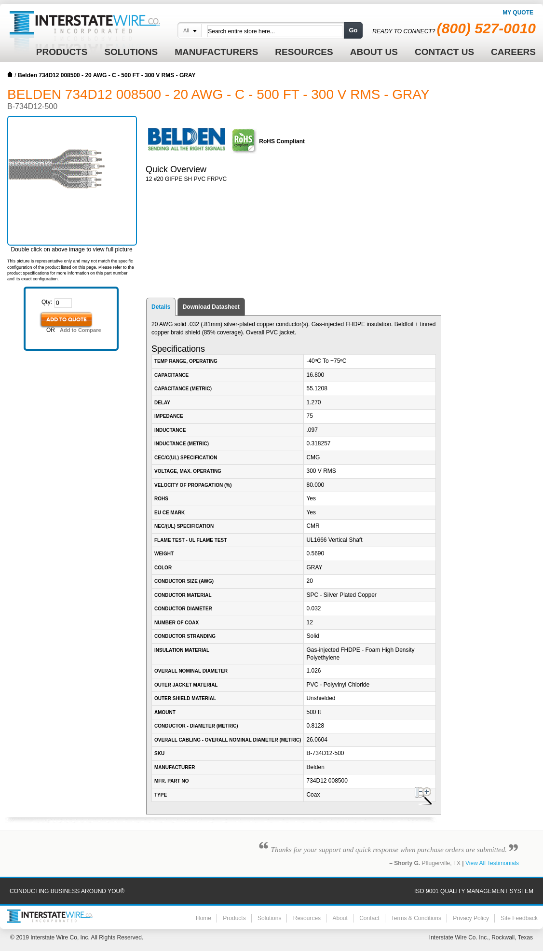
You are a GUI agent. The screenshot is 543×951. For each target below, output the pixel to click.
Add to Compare (80, 330)
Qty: (46, 302)
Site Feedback (519, 918)
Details (160, 306)
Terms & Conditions (416, 918)
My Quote (517, 12)
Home (10, 74)
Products (234, 918)
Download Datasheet (211, 306)
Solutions (269, 918)
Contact (369, 918)
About (339, 918)
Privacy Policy (471, 918)
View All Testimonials (492, 863)
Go (353, 30)
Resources (307, 918)
